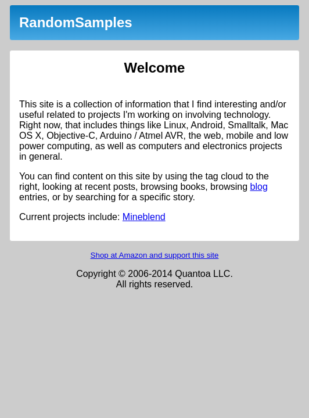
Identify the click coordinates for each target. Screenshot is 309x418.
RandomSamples (75, 22)
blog (259, 187)
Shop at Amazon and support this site (155, 255)
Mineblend (144, 217)
